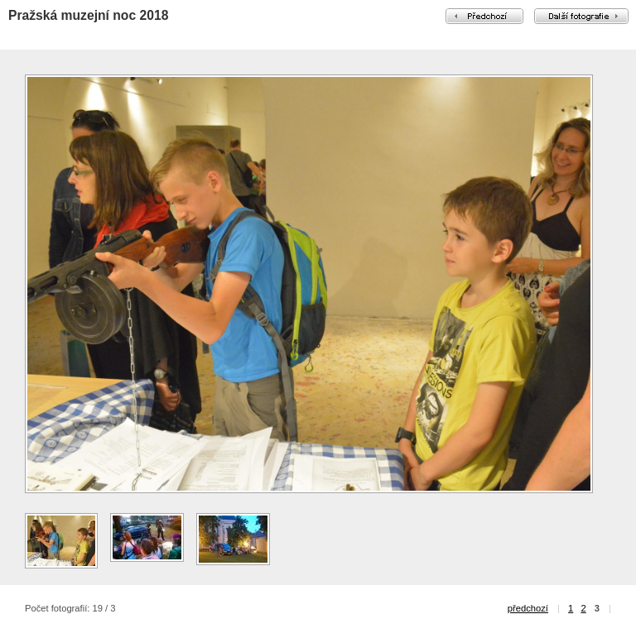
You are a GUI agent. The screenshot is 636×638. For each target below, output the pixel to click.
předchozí (528, 608)
